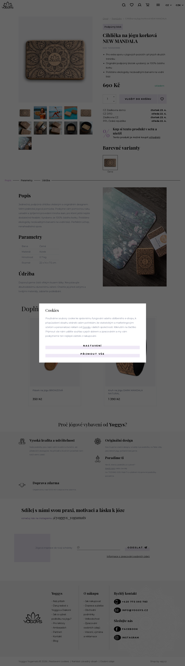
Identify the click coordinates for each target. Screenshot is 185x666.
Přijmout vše (92, 353)
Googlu (87, 327)
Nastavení (92, 345)
